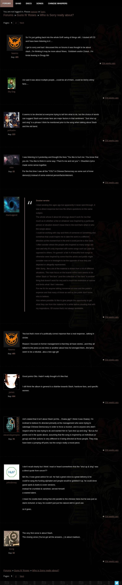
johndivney (11, 483)
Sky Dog (11, 92)
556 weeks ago (108, 63)
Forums (8, 15)
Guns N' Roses (26, 15)
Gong (11, 549)
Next (22, 23)
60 (14, 553)
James (11, 392)
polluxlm (11, 130)
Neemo (14, 53)
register (34, 12)
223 (13, 134)
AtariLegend (11, 215)
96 (14, 439)
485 (16, 57)
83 (14, 172)
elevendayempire (11, 435)
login (43, 12)
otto (11, 167)
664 (13, 396)
